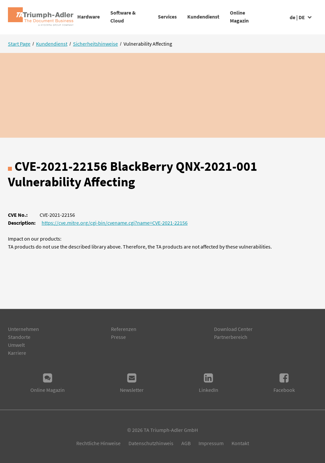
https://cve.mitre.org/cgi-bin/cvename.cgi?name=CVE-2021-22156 (115, 222)
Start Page (19, 43)
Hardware (88, 16)
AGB (186, 443)
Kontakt (240, 443)
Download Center (233, 329)
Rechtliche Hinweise (98, 443)
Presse (118, 337)
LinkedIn (208, 383)
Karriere (17, 352)
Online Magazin (265, 16)
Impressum (211, 443)
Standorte (19, 337)
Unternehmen (23, 329)
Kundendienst (219, 16)
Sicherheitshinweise (95, 43)
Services (172, 16)
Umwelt (16, 345)
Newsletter (132, 383)
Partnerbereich (230, 337)
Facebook (284, 383)
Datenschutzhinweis (150, 443)
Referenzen (123, 329)
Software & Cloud (131, 16)
